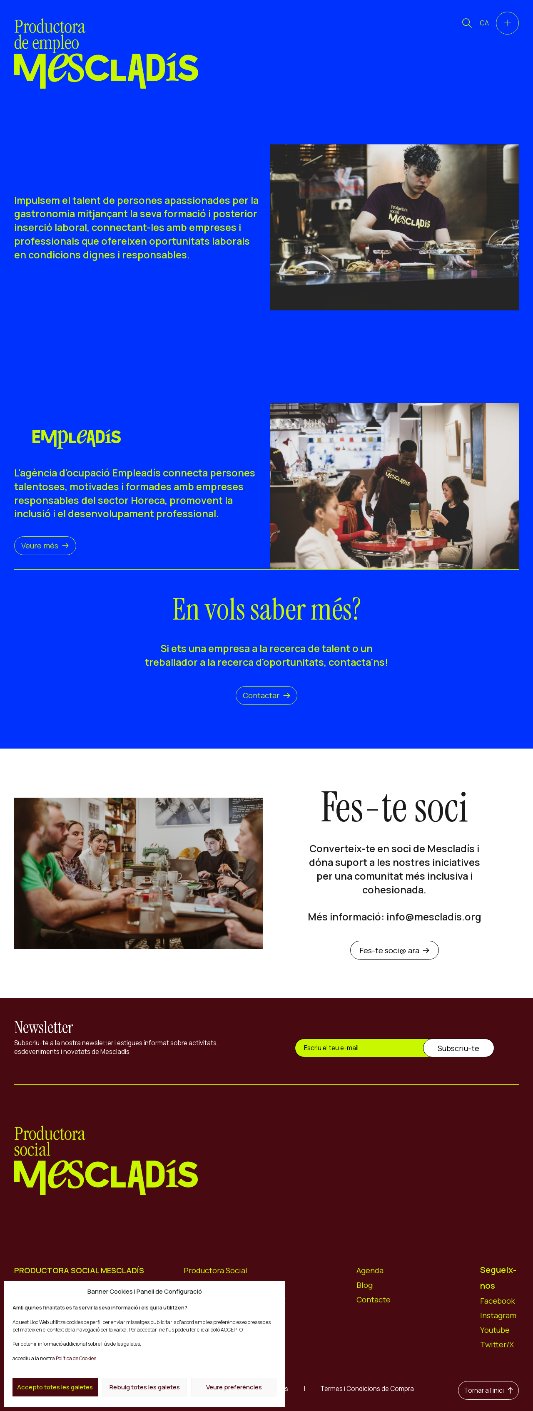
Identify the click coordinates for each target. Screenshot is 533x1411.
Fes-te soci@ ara (394, 950)
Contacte (373, 1299)
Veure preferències (234, 1387)
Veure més (45, 545)
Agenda (370, 1270)
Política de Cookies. (76, 1358)
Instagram (498, 1315)
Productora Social (215, 1270)
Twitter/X (497, 1344)
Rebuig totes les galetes (145, 1387)
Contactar (266, 695)
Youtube (495, 1329)
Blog (364, 1285)
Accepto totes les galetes (55, 1387)
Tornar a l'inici (488, 1390)
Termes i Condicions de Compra (367, 1388)
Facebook (497, 1300)
